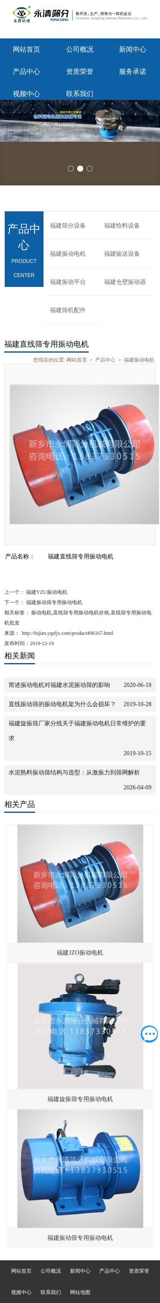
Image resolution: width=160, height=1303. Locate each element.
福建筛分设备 (68, 225)
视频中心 (26, 93)
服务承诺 (132, 71)
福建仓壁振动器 (125, 282)
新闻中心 (132, 49)
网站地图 (80, 1292)
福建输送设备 (122, 254)
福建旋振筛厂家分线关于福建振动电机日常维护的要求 (77, 731)
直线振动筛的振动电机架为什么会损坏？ (62, 704)
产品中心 (26, 71)
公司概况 (79, 49)
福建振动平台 (68, 282)
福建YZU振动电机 (46, 592)
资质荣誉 (79, 71)
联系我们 (79, 93)
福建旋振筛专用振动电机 (80, 1099)
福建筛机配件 (68, 310)
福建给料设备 (122, 225)
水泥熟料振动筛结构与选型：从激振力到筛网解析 (74, 772)
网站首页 (26, 49)
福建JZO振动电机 (80, 952)
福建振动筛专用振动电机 (53, 602)
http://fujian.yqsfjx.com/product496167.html (67, 633)
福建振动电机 (68, 254)
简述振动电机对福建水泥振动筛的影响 (59, 685)
